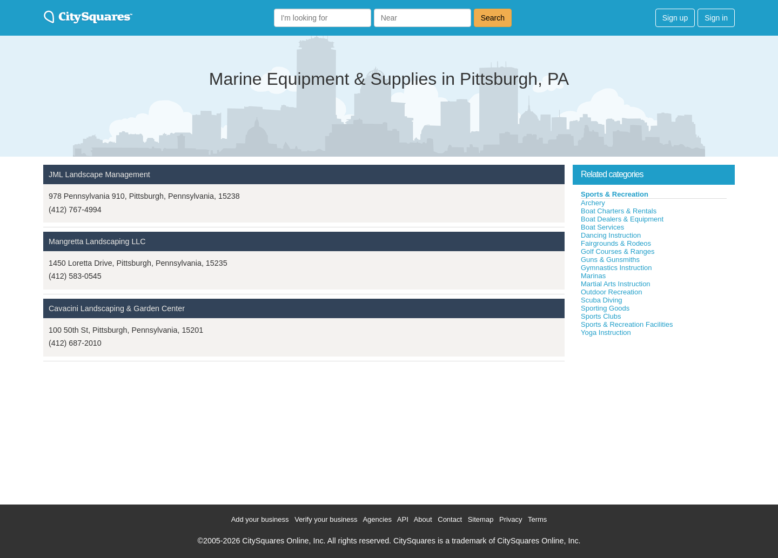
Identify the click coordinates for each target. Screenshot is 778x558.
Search (493, 18)
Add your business (260, 519)
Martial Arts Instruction (615, 284)
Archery (593, 203)
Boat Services (602, 227)
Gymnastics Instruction (616, 268)
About (423, 519)
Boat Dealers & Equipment (622, 219)
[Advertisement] (654, 418)
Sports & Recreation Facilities (627, 324)
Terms (537, 519)
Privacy (510, 519)
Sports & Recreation (614, 194)
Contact (450, 519)
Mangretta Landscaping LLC (97, 241)
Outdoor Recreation (611, 292)
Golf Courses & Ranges (618, 251)
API (402, 519)
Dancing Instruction (611, 235)
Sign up (675, 18)
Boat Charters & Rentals (618, 211)
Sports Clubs (601, 316)
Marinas (593, 276)
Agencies (377, 519)
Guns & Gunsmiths (610, 260)
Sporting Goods (605, 308)
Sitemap (481, 519)
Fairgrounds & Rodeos (616, 243)
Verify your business (325, 519)
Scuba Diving (601, 300)
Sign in (716, 18)
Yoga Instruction (606, 332)
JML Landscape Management (99, 174)
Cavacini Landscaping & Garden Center (117, 308)
